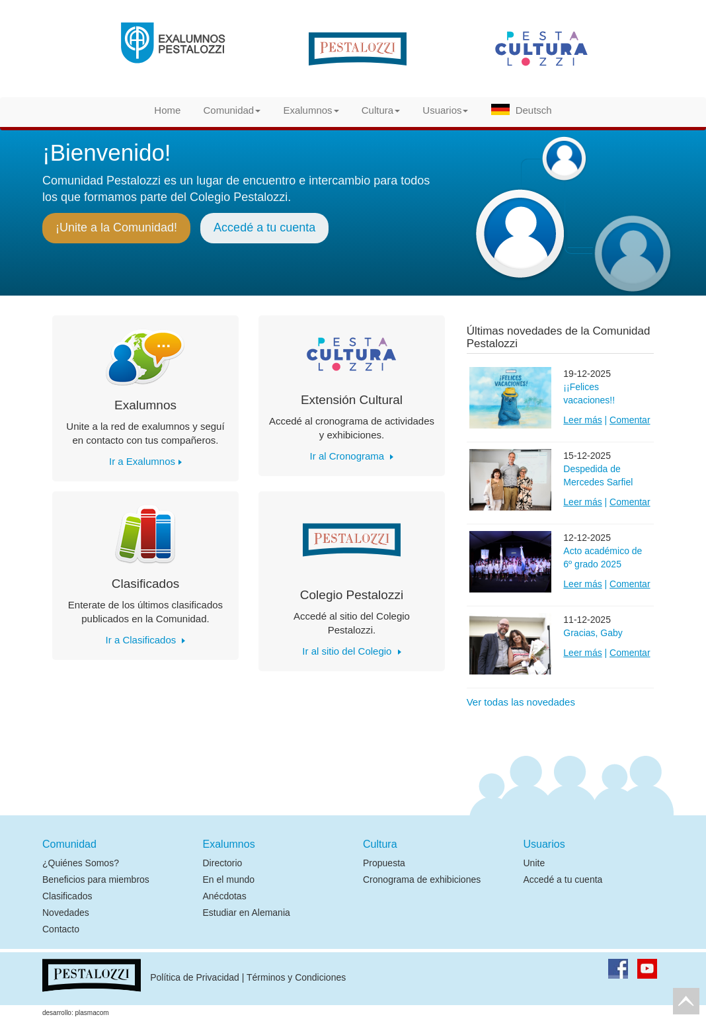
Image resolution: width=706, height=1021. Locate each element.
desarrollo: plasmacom (75, 1012)
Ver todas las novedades (521, 702)
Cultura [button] (381, 110)
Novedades (65, 912)
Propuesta (384, 863)
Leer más (582, 420)
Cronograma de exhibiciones (422, 879)
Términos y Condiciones (296, 978)
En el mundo (229, 879)
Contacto (60, 929)
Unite (534, 863)
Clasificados (67, 896)
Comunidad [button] (232, 110)
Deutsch (521, 110)
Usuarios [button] (445, 110)
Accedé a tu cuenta (264, 227)
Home (167, 110)
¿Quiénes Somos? (80, 863)
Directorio (223, 863)
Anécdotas (225, 896)
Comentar (629, 420)
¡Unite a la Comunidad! (116, 227)
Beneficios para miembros (95, 879)
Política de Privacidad (194, 978)
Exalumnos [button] (310, 110)
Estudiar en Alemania (246, 912)
